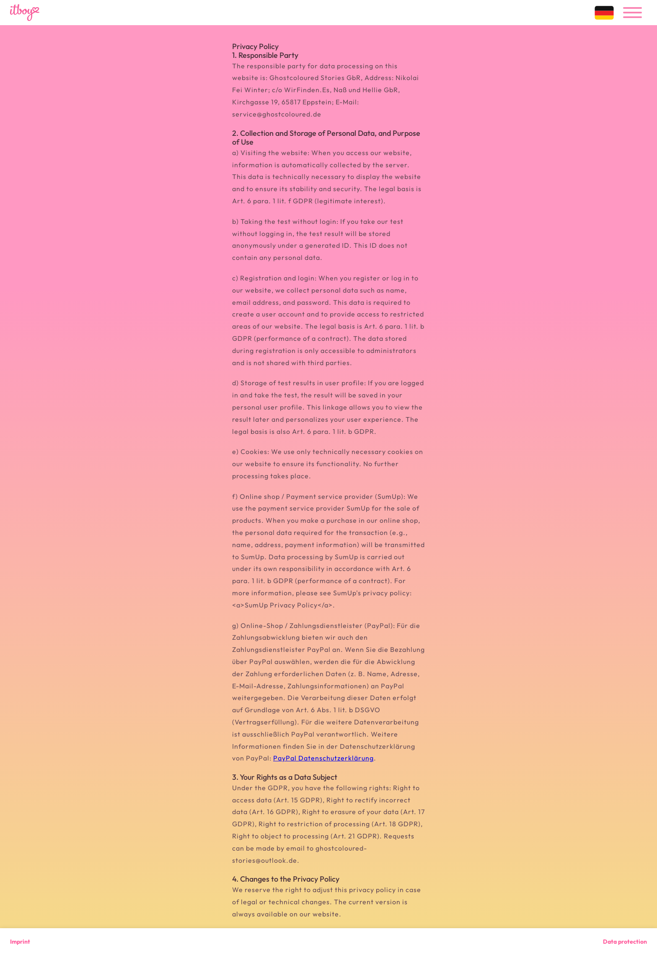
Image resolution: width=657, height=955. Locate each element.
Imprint (20, 941)
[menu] (632, 12)
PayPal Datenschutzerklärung (323, 758)
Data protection (625, 941)
